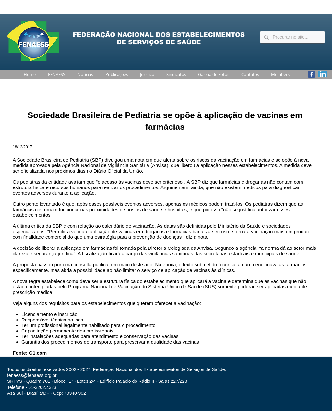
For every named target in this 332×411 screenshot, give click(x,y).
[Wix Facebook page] (311, 74)
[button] (55, 74)
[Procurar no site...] (292, 37)
